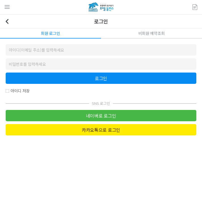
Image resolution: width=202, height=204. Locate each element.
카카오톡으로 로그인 (101, 129)
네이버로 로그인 (101, 115)
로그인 (101, 78)
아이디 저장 (20, 91)
